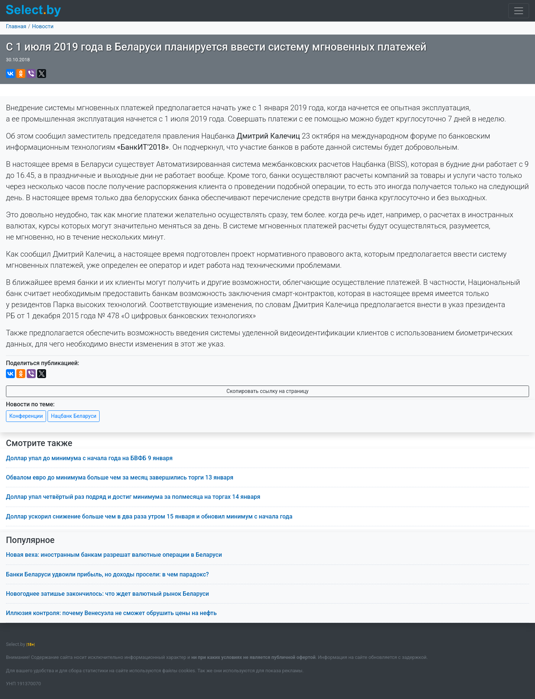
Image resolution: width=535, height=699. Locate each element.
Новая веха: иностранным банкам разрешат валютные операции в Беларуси (114, 554)
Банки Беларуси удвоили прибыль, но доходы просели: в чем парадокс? (107, 574)
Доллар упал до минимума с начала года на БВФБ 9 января (89, 458)
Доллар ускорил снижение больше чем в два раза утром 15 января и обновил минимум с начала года (149, 516)
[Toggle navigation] (518, 10)
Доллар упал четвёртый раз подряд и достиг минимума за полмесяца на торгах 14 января (133, 496)
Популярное (30, 540)
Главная (16, 26)
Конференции (26, 416)
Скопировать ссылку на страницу (268, 391)
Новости (43, 26)
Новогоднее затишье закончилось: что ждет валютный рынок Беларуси (107, 593)
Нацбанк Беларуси (73, 416)
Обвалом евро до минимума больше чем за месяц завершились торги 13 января (119, 477)
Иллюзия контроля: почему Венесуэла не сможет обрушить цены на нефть (111, 613)
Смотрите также (39, 443)
